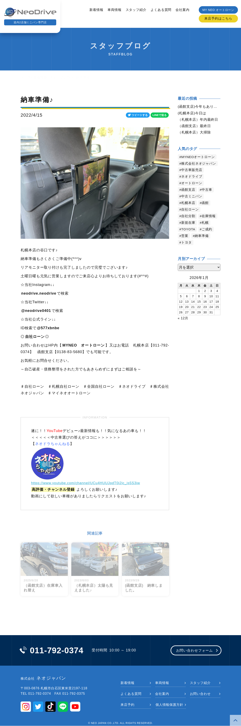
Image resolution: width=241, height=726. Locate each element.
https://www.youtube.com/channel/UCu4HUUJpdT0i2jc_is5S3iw (88, 483)
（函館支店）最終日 (195, 126)
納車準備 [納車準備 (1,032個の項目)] (202, 236)
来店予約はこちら (218, 18)
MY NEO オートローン (218, 10)
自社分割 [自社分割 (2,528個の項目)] (188, 217)
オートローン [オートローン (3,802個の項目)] (191, 184)
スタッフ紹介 (136, 10)
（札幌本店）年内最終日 (199, 120)
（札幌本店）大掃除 (195, 133)
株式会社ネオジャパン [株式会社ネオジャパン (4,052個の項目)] (198, 164)
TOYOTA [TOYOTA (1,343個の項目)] (188, 230)
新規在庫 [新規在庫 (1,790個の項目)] (188, 223)
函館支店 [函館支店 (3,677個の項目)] (188, 190)
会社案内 (182, 10)
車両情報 (115, 10)
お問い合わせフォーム (193, 651)
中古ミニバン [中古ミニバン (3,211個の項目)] (191, 197)
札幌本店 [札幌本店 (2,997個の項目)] (188, 203)
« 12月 (183, 318)
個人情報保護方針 (169, 705)
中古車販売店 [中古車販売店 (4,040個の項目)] (191, 170)
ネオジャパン (43, 678)
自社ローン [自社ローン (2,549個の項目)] (190, 210)
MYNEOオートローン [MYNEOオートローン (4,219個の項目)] (198, 157)
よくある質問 (161, 10)
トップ (26, 77)
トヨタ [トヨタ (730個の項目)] (186, 243)
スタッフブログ (61, 77)
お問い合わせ (200, 694)
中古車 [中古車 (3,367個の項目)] (207, 190)
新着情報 (96, 10)
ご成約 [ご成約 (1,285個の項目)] (207, 230)
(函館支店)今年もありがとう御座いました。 (199, 106)
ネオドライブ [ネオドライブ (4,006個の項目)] (191, 177)
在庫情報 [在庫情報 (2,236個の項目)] (209, 217)
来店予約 (127, 705)
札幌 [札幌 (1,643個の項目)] (205, 223)
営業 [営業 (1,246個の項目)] (184, 236)
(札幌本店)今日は (193, 113)
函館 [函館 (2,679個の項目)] (205, 203)
